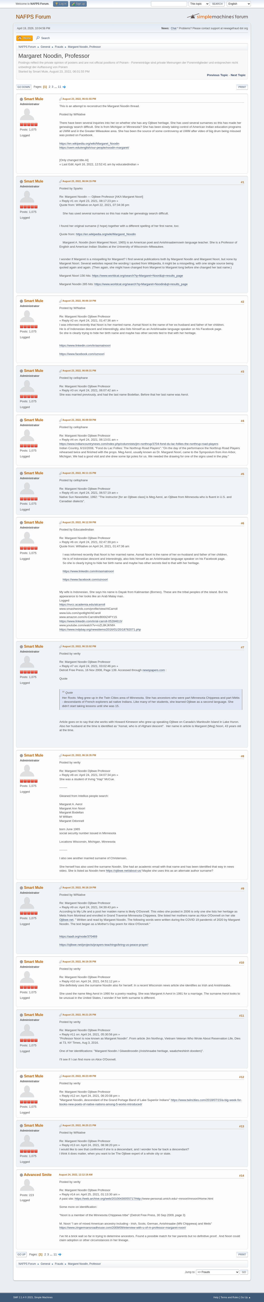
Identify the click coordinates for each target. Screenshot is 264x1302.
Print (242, 87)
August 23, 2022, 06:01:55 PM (79, 98)
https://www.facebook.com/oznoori (81, 354)
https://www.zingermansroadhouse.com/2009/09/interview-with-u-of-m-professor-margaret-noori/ (122, 1227)
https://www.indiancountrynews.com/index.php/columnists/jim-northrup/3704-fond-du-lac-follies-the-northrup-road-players (138, 444)
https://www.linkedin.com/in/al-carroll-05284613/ (90, 621)
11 (59, 86)
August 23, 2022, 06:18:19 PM (79, 887)
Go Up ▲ (246, 1297)
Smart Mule (33, 99)
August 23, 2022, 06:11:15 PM (79, 473)
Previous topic (217, 75)
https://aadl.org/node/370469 (78, 936)
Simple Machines (43, 1297)
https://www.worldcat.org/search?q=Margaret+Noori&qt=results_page (137, 275)
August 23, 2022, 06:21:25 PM (79, 1014)
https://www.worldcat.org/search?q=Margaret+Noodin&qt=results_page (141, 284)
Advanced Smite (38, 1175)
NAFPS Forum (33, 17)
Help (215, 1297)
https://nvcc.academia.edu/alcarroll (82, 604)
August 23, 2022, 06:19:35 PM (79, 961)
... (56, 86)
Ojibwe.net (66, 919)
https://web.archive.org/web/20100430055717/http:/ (108, 1198)
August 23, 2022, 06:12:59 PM (79, 522)
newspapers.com (153, 670)
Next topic (238, 75)
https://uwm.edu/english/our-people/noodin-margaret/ (94, 147)
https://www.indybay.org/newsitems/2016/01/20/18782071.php (100, 629)
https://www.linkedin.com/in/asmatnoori (85, 345)
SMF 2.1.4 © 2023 (23, 1297)
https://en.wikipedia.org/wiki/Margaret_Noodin (89, 143)
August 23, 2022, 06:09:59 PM (79, 420)
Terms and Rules (230, 1297)
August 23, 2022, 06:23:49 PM (79, 1076)
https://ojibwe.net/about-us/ (123, 870)
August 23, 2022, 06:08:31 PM (79, 370)
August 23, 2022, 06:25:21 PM (79, 1125)
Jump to (190, 1271)
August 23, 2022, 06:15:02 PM (79, 646)
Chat (173, 28)
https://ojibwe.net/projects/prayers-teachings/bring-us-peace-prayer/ (103, 944)
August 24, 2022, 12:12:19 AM (76, 1174)
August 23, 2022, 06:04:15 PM (79, 181)
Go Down (23, 87)
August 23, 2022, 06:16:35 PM (79, 755)
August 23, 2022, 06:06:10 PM (79, 300)
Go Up (21, 1254)
